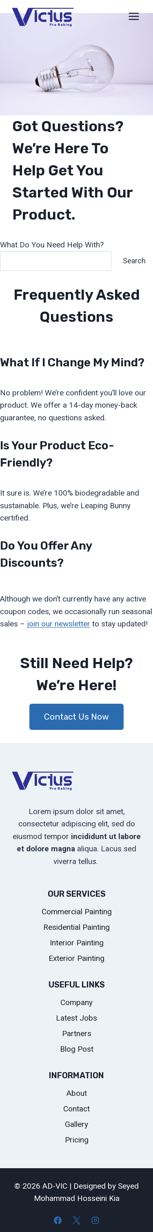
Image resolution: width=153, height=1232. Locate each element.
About (77, 1093)
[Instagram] (95, 1220)
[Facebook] (58, 1220)
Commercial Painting (77, 911)
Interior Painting (77, 942)
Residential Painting (76, 927)
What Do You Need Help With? (52, 244)
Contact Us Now (76, 716)
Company (76, 1002)
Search (134, 260)
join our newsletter (58, 623)
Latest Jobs (76, 1018)
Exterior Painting (76, 958)
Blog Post (76, 1049)
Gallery (76, 1124)
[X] (76, 1220)
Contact (76, 1108)
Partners (76, 1033)
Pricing (77, 1139)
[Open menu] (133, 16)
